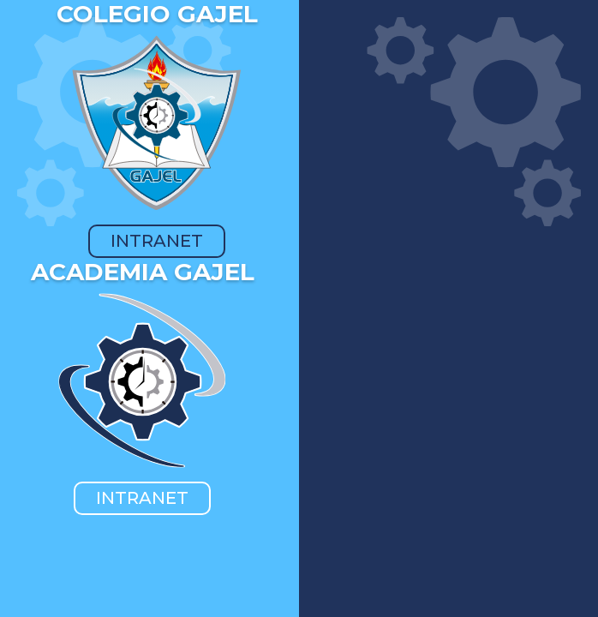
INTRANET (157, 241)
